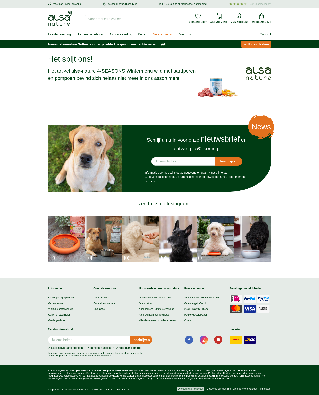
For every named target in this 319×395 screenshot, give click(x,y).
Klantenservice (101, 297)
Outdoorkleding (121, 34)
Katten (142, 34)
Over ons (184, 34)
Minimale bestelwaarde (60, 309)
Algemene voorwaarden (245, 388)
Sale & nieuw (162, 34)
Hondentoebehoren (90, 34)
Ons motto (99, 309)
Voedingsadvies (56, 320)
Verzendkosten (56, 303)
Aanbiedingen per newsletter (154, 314)
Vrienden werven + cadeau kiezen (157, 320)
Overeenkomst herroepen (190, 388)
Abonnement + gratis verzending (156, 309)
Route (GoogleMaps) (195, 314)
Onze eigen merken (104, 303)
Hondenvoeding (59, 34)
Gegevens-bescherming (219, 388)
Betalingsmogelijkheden (61, 297)
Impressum (265, 388)
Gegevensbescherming (159, 176)
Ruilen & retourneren (59, 314)
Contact (265, 34)
